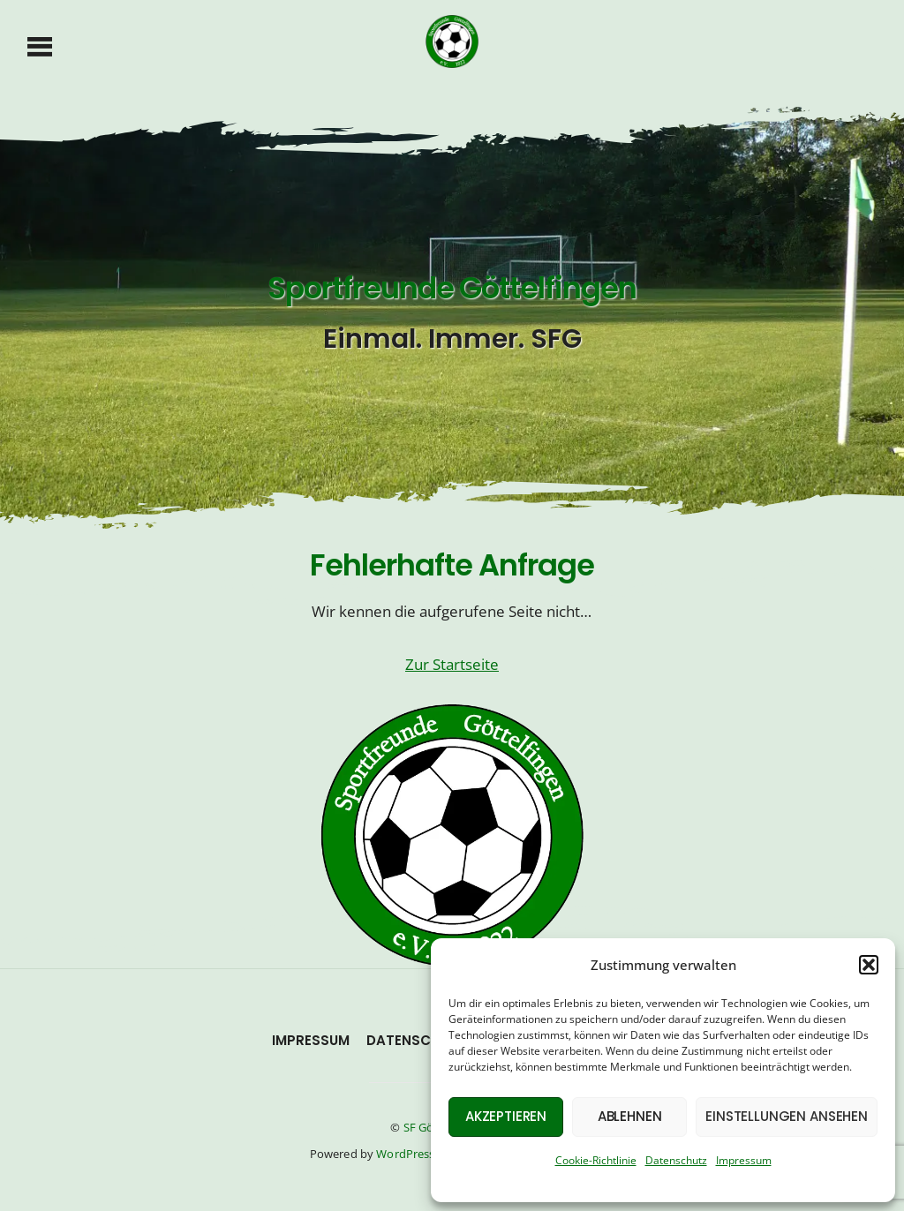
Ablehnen (630, 1116)
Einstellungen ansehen (786, 1116)
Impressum (744, 1160)
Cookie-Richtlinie (596, 1160)
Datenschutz (676, 1160)
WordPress (405, 1154)
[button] (869, 965)
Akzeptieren (505, 1116)
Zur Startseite (452, 664)
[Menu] (40, 45)
